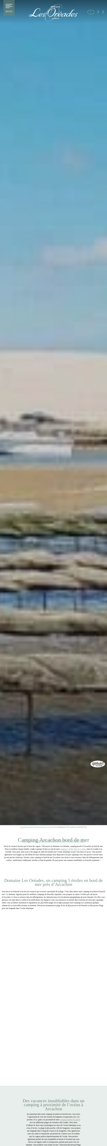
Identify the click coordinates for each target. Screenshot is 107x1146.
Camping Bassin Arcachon (44, 827)
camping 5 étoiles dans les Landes (73, 849)
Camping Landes (26, 827)
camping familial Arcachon (70, 1120)
